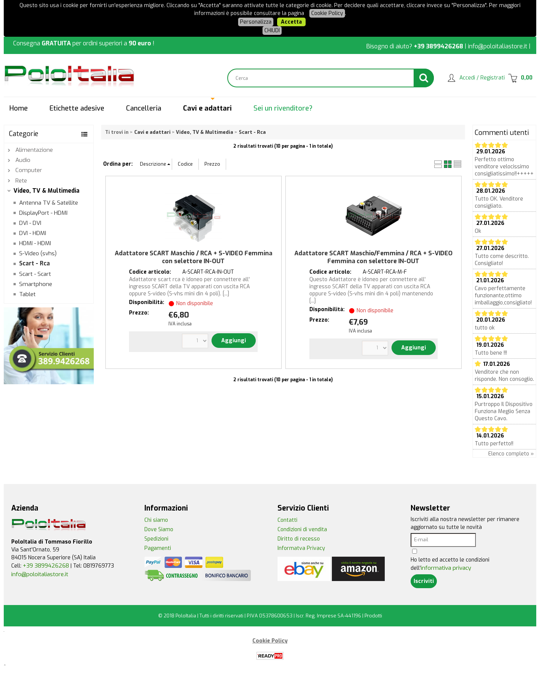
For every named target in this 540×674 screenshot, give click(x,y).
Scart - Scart (35, 274)
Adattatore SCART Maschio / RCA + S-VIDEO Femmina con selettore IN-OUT (193, 257)
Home (18, 108)
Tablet (27, 294)
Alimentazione (34, 150)
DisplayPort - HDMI (43, 213)
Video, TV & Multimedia (47, 191)
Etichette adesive (77, 108)
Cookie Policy (327, 13)
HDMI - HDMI (35, 243)
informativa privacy (446, 568)
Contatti (287, 520)
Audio (22, 160)
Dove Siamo (158, 529)
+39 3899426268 (438, 46)
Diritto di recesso (299, 538)
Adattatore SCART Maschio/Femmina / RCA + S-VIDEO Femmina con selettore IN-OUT (373, 257)
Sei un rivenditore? (283, 108)
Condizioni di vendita (302, 529)
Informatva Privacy (301, 548)
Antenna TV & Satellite (48, 203)
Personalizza (256, 21)
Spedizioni (156, 538)
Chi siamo (156, 520)
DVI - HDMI (32, 233)
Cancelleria (143, 108)
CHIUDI (272, 30)
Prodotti (373, 616)
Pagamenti (157, 548)
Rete (21, 180)
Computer (28, 170)
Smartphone (35, 284)
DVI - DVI (30, 223)
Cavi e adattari (207, 108)
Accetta (291, 21)
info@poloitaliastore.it (497, 46)
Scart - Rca (34, 263)
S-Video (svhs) (38, 253)
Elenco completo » (511, 453)
